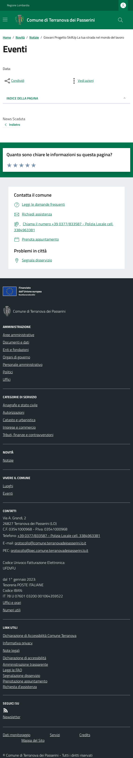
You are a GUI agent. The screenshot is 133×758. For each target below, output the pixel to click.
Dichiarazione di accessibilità (24, 658)
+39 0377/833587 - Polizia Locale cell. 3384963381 (58, 535)
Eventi (8, 493)
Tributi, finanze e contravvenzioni (28, 434)
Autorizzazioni (13, 412)
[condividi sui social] (14, 81)
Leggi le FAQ (12, 670)
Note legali (11, 650)
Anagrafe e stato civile (20, 405)
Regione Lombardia (18, 5)
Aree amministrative (18, 335)
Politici (8, 372)
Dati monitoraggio (16, 735)
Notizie (34, 37)
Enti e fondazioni (16, 349)
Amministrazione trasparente (25, 664)
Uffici (6, 379)
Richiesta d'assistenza (20, 686)
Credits (84, 735)
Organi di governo (16, 357)
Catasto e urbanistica (19, 420)
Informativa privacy (18, 643)
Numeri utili (11, 610)
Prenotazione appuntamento (25, 681)
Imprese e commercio (19, 427)
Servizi (55, 735)
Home (7, 37)
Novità (20, 37)
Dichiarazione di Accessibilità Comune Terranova (39, 635)
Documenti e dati (16, 342)
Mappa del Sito (32, 740)
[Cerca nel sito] (118, 20)
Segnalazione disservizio (21, 675)
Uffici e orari (12, 602)
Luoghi (8, 486)
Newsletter (11, 717)
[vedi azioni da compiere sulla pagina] (82, 81)
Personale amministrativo (22, 364)
